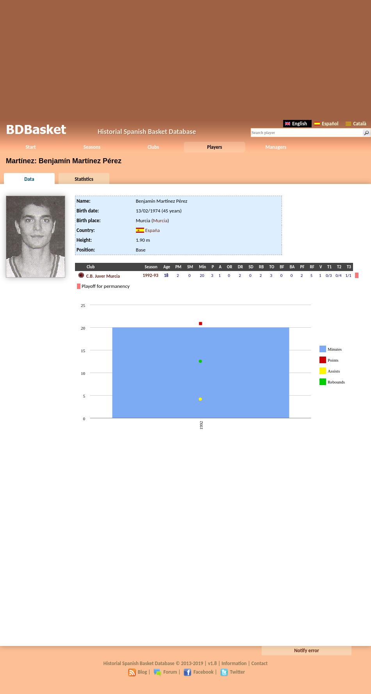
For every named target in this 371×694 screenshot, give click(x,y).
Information (233, 663)
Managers (276, 147)
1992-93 (150, 275)
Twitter (232, 672)
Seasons (92, 147)
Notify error (306, 650)
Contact (259, 663)
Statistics (84, 179)
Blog (137, 672)
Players (214, 147)
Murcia (160, 220)
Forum (165, 672)
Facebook (198, 672)
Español (326, 124)
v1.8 (212, 663)
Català (356, 124)
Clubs (153, 147)
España (152, 230)
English (296, 124)
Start (30, 147)
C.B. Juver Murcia (99, 275)
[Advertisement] (185, 58)
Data (29, 179)
